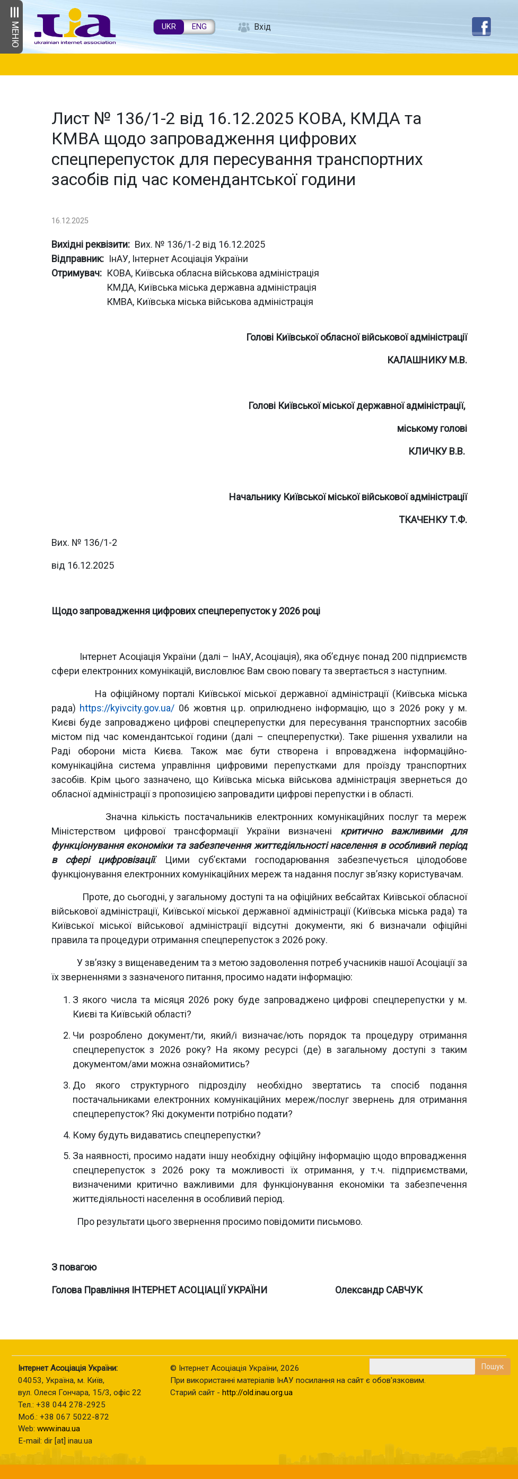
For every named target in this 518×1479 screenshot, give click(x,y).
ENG (199, 26)
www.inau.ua (58, 1428)
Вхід (262, 27)
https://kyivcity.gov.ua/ (127, 708)
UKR (169, 26)
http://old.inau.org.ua (257, 1392)
